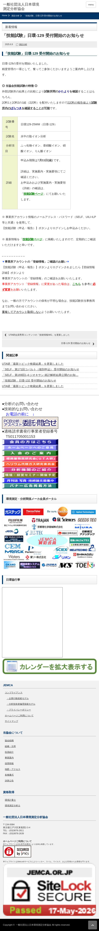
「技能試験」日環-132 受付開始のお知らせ (29, 380)
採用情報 (9, 763)
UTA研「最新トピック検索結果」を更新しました (33, 363)
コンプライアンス (13, 692)
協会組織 (9, 740)
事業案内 (9, 757)
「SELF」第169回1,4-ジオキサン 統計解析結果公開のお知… (40, 375)
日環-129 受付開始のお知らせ (75, 343)
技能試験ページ (33, 193)
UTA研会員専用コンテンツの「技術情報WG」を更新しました (39, 335)
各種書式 (9, 775)
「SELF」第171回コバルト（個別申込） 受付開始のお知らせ (40, 369)
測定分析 (15, 16)
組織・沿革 (10, 746)
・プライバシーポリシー (19, 710)
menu (91, 4)
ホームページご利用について (19, 715)
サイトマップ (11, 721)
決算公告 (9, 780)
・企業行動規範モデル (18, 698)
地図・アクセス (12, 769)
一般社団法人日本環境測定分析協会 (33, 925)
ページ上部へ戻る (92, 925)
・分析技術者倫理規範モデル (21, 704)
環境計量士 (10, 800)
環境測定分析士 (12, 805)
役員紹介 (9, 752)
